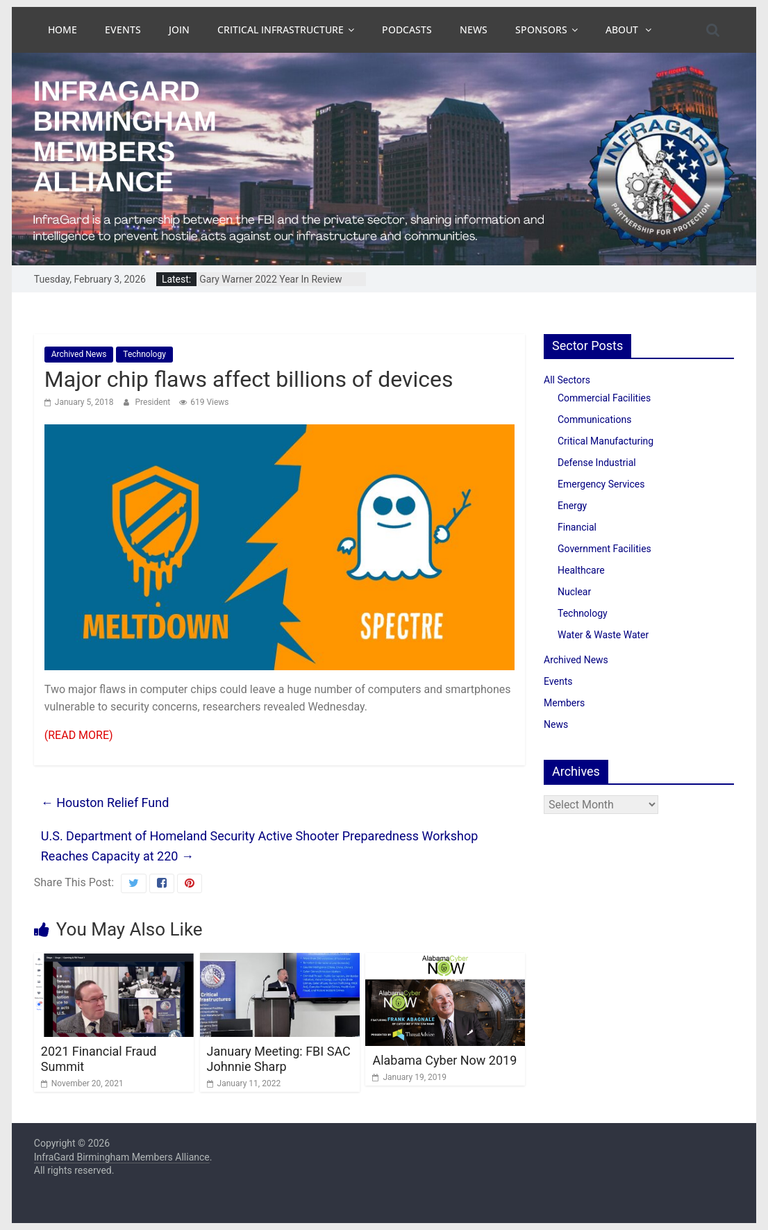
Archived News (79, 354)
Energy (572, 505)
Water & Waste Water (603, 634)
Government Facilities (604, 548)
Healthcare (581, 570)
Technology (144, 354)
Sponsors (541, 29)
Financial (577, 527)
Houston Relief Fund (105, 802)
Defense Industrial (597, 462)
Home (62, 29)
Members (564, 702)
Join (179, 29)
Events (123, 29)
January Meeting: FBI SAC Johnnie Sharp (279, 1059)
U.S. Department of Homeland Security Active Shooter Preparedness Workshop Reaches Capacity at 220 (259, 846)
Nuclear (574, 591)
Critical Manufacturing (605, 441)
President (154, 402)
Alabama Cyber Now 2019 (444, 1060)
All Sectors (567, 379)
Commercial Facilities (604, 398)
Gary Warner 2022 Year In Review (270, 279)
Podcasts (407, 29)
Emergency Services (601, 484)
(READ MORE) (78, 735)
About (623, 29)
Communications (594, 419)
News (473, 29)
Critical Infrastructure (280, 29)
